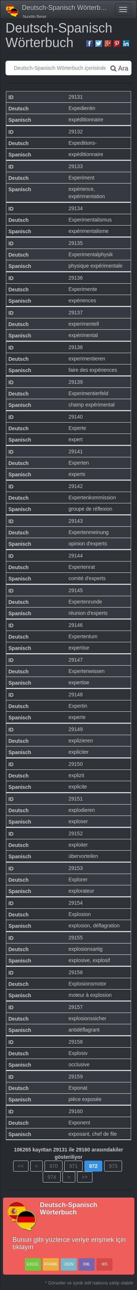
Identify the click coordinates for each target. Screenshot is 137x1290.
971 (73, 1166)
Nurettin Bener (34, 17)
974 (51, 1177)
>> (85, 1177)
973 (113, 1166)
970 (53, 1166)
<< (21, 1166)
